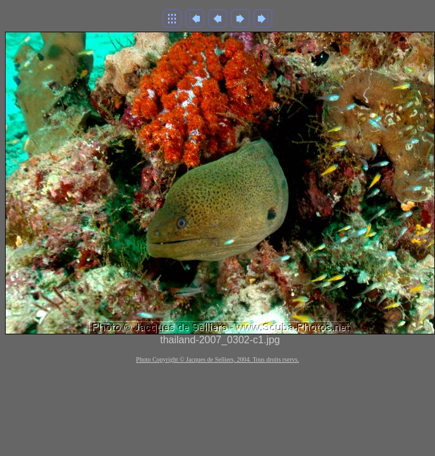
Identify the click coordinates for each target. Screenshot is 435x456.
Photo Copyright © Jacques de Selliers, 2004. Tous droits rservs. (217, 359)
